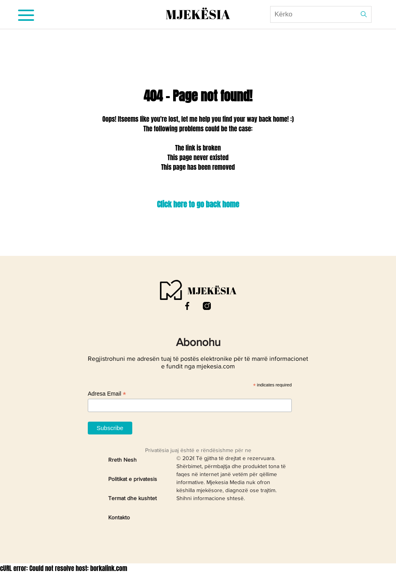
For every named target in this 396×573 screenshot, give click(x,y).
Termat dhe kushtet (132, 498)
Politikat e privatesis (132, 479)
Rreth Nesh (122, 460)
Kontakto (119, 518)
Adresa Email (107, 394)
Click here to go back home (198, 204)
